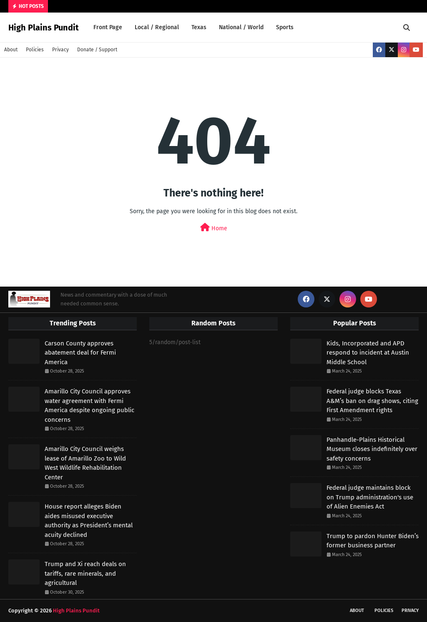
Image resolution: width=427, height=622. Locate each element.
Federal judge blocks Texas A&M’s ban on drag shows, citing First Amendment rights (372, 401)
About (11, 50)
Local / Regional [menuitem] (157, 27)
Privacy (60, 50)
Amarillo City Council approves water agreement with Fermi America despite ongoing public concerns (89, 405)
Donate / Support (97, 50)
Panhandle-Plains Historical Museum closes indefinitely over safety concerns (372, 449)
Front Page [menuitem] (107, 27)
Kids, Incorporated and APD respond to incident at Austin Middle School (368, 353)
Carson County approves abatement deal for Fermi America (80, 353)
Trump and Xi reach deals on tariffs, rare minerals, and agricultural (85, 573)
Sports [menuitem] (285, 27)
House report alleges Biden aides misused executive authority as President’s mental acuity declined (89, 521)
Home (213, 227)
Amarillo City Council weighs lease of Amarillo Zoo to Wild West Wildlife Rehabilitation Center (85, 463)
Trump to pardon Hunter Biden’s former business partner (373, 540)
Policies (35, 50)
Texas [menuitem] (198, 27)
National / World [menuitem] (241, 27)
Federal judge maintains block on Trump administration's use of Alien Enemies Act (370, 497)
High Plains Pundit (43, 28)
